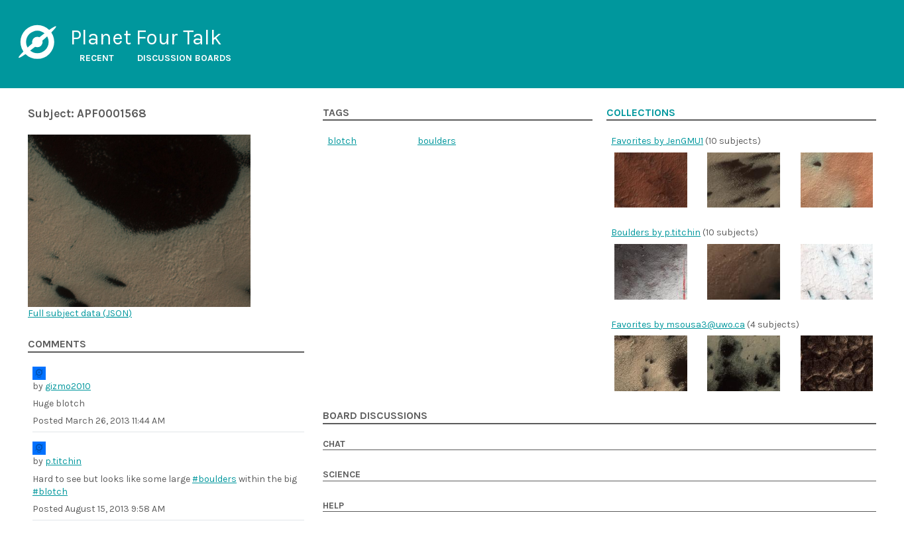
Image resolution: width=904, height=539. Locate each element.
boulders (437, 141)
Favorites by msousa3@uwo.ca (678, 324)
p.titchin (63, 461)
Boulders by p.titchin (656, 232)
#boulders (214, 479)
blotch (342, 141)
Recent (97, 58)
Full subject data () (80, 313)
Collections (640, 113)
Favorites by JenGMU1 (657, 141)
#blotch (50, 491)
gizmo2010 (68, 386)
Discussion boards (184, 58)
